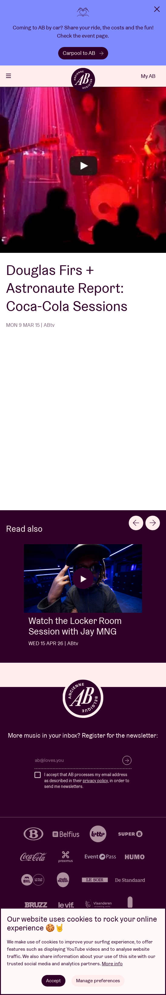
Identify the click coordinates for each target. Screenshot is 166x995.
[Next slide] (152, 523)
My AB (148, 75)
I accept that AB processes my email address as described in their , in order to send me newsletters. (86, 780)
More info (112, 963)
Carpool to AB (83, 52)
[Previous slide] (136, 523)
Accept (53, 980)
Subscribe (126, 760)
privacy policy (95, 780)
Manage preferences (98, 980)
